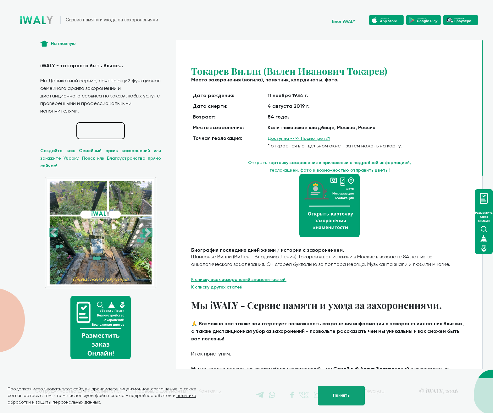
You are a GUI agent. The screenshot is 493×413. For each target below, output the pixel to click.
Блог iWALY (343, 21)
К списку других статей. (217, 287)
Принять (341, 395)
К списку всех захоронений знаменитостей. (238, 279)
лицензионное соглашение (148, 388)
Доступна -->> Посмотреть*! (299, 138)
